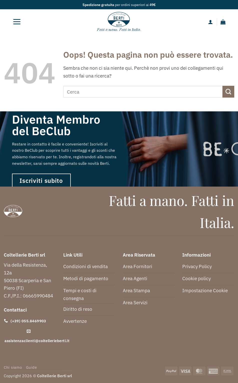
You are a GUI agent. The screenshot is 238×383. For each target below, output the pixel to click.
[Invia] (228, 92)
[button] (17, 22)
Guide (31, 367)
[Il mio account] (210, 21)
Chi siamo (13, 367)
